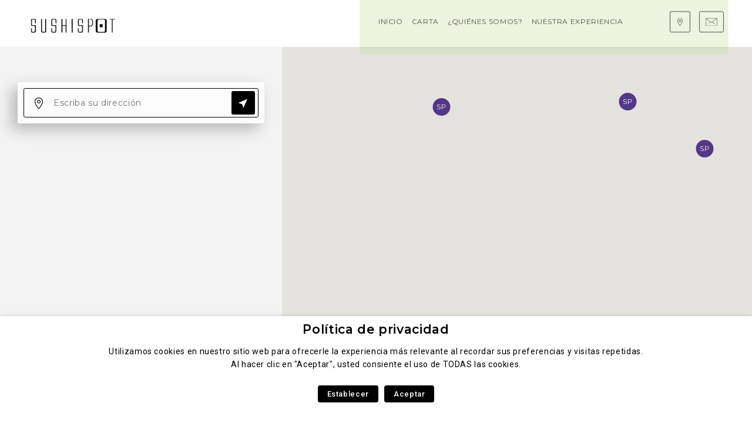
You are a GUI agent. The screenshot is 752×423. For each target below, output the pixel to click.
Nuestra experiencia (343, 23)
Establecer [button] (348, 394)
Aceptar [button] (409, 394)
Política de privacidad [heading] (376, 329)
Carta (190, 23)
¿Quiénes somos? (250, 23)
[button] (627, 102)
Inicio (156, 23)
